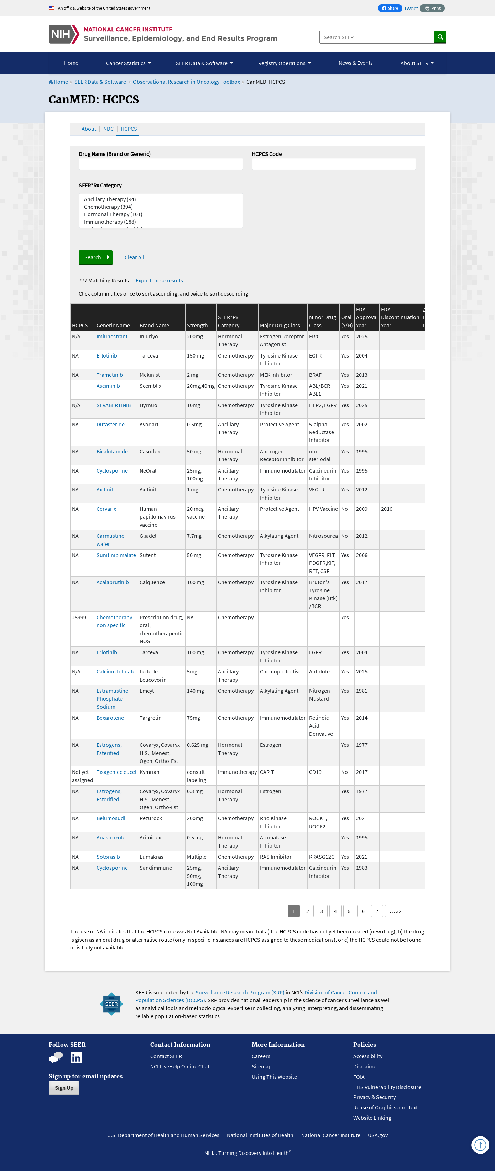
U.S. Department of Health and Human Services (163, 1135)
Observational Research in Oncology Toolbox (186, 81)
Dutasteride (111, 424)
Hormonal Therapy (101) (161, 214)
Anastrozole (111, 837)
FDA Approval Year (367, 317)
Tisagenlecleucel (116, 771)
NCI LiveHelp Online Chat (179, 1066)
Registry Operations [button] (282, 63)
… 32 (396, 911)
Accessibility (367, 1056)
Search (92, 257)
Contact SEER (166, 1056)
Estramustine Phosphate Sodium (112, 698)
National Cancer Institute (330, 1135)
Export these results (159, 280)
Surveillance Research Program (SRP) (240, 992)
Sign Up (64, 1087)
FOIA (359, 1076)
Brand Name (154, 325)
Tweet (411, 8)
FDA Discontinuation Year (400, 317)
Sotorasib (108, 856)
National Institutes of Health (260, 1135)
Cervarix (106, 508)
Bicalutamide (112, 451)
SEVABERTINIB (114, 404)
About (89, 128)
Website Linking (372, 1117)
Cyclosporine (112, 470)
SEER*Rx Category (100, 185)
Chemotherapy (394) (161, 206)
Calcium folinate (116, 671)
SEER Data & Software (100, 81)
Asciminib (108, 385)
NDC (108, 128)
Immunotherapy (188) (161, 221)
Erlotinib (107, 355)
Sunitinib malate (116, 554)
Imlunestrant (112, 336)
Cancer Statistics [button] (126, 63)
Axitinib (106, 489)
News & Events (356, 62)
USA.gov (378, 1135)
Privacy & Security (374, 1096)
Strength (197, 325)
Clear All (134, 257)
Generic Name (113, 325)
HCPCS (129, 128)
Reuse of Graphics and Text (385, 1107)
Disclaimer (366, 1066)
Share (392, 8)
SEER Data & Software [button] (202, 63)
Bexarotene (110, 717)
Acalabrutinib (113, 582)
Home (71, 62)
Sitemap (262, 1066)
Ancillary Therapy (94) (161, 199)
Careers (261, 1056)
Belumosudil (112, 818)
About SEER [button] (415, 63)
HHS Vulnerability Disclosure (387, 1087)
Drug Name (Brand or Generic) (115, 153)
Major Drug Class (280, 325)
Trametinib (110, 374)
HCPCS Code (267, 153)
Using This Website (274, 1076)
